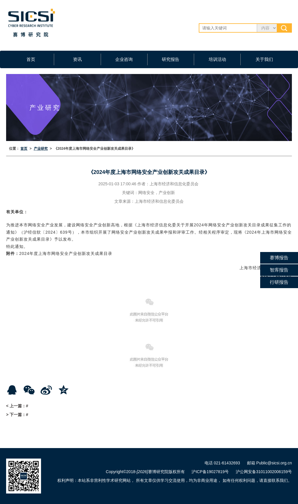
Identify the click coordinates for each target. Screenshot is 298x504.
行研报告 (279, 282)
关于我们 (264, 59)
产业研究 (41, 149)
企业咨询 (124, 59)
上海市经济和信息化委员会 (174, 183)
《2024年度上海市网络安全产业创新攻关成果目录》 (94, 149)
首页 (30, 59)
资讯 (77, 59)
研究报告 (170, 59)
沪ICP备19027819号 (210, 471)
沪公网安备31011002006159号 (264, 471)
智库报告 (279, 269)
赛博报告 (279, 257)
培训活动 (217, 59)
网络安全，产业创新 (156, 192)
